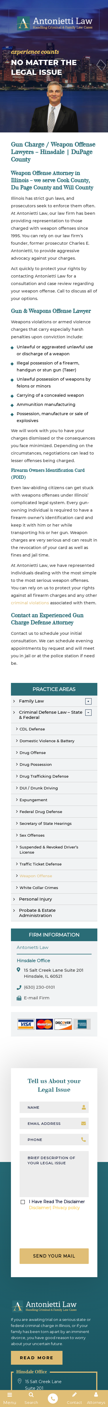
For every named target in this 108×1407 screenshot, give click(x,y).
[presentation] (55, 1231)
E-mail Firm (37, 998)
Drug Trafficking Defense (44, 776)
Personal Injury (35, 899)
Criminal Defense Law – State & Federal (50, 714)
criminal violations (30, 602)
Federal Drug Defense (41, 811)
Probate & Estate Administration (37, 912)
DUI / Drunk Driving (39, 788)
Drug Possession (36, 764)
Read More (37, 1357)
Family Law (31, 701)
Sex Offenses (32, 835)
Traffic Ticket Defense (41, 864)
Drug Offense (33, 752)
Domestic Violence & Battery (47, 740)
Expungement (33, 800)
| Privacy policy (65, 1207)
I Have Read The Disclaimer (57, 1205)
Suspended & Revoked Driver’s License (49, 850)
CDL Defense (32, 729)
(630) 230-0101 (39, 987)
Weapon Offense (36, 876)
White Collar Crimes (39, 887)
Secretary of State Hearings (46, 823)
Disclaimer (39, 1207)
